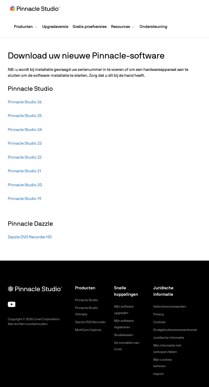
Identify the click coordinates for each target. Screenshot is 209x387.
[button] (26, 27)
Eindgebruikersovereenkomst (178, 330)
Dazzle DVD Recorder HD (30, 237)
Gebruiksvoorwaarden (172, 306)
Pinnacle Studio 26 (25, 102)
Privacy (159, 314)
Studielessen (125, 335)
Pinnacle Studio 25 (25, 116)
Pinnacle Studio (88, 300)
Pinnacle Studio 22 (25, 157)
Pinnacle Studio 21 (24, 171)
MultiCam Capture (90, 336)
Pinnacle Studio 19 (24, 199)
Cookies (160, 322)
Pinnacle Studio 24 (25, 130)
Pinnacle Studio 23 (25, 143)
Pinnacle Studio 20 (25, 185)
